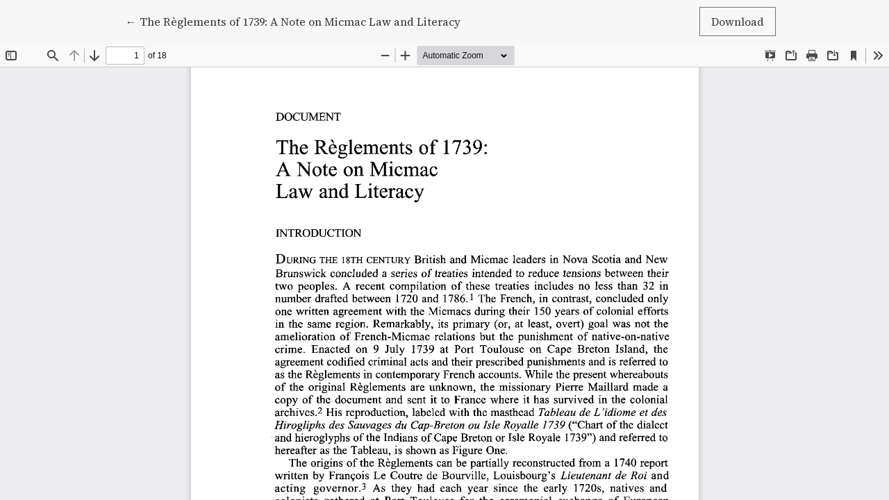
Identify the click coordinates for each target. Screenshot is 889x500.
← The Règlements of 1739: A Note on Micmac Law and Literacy (293, 20)
